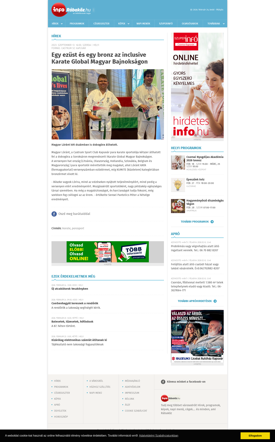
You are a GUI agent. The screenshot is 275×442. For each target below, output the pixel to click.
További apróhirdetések (195, 301)
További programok (195, 221)
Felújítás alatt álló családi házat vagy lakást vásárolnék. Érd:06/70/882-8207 (195, 266)
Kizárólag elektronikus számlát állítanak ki (79, 340)
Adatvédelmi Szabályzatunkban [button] (158, 435)
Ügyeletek (60, 411)
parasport (78, 228)
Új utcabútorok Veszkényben (69, 289)
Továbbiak (214, 24)
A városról (96, 381)
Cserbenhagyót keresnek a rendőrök (74, 303)
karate (66, 228)
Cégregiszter (101, 24)
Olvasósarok (190, 24)
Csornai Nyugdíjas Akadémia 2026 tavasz (205, 159)
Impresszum (132, 393)
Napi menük (143, 24)
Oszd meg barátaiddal (74, 214)
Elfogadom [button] (255, 435)
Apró (57, 405)
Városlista (93, 10)
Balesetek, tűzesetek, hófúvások (72, 322)
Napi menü (95, 393)
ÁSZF (127, 405)
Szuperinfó (166, 24)
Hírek (55, 24)
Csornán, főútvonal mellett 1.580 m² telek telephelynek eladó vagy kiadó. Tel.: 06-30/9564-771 (197, 286)
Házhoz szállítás (99, 387)
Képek (121, 24)
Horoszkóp (61, 417)
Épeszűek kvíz (195, 179)
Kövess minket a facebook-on (186, 382)
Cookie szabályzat (136, 411)
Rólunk (129, 399)
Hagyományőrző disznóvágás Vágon (205, 202)
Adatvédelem (132, 387)
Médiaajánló (132, 381)
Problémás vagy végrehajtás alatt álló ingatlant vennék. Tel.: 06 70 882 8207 (195, 248)
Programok (77, 24)
